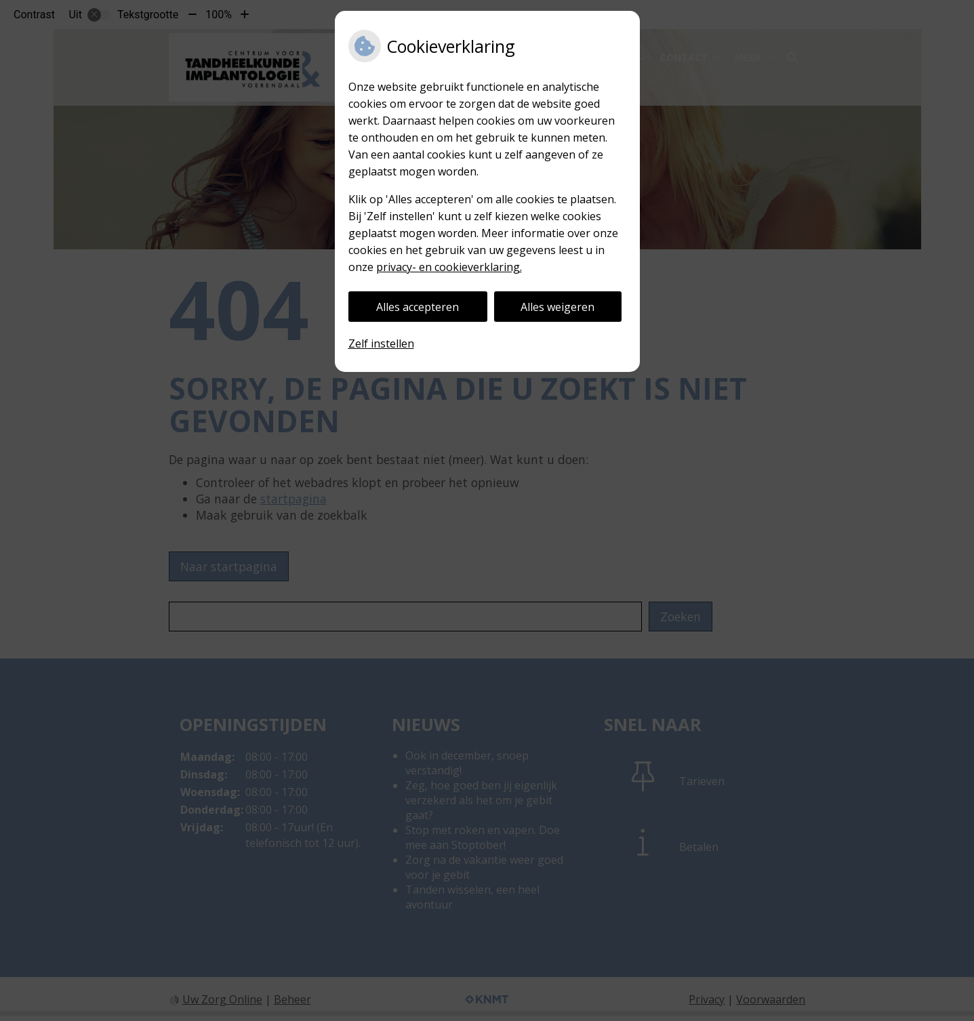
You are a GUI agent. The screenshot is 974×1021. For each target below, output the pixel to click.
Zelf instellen (381, 343)
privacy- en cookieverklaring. (449, 266)
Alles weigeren (557, 306)
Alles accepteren (417, 306)
